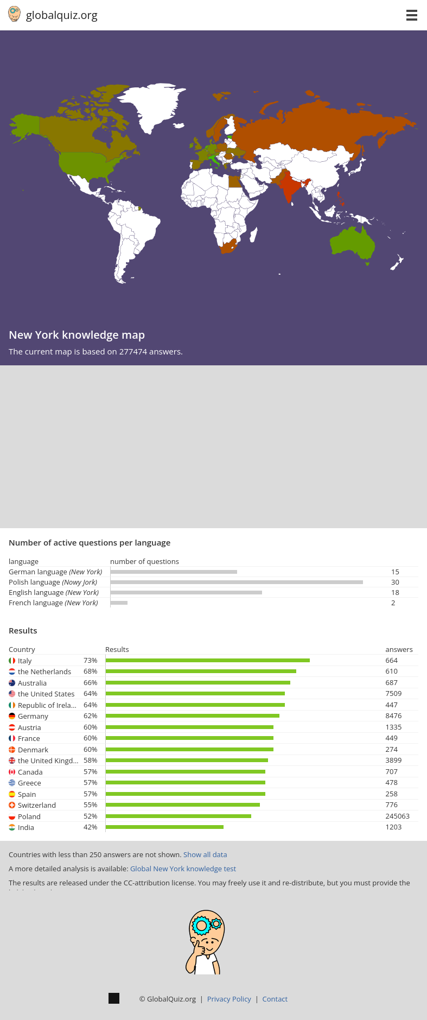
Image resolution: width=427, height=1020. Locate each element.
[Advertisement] (213, 447)
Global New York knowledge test (183, 868)
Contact (275, 999)
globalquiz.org (62, 15)
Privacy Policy (229, 999)
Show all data (205, 854)
